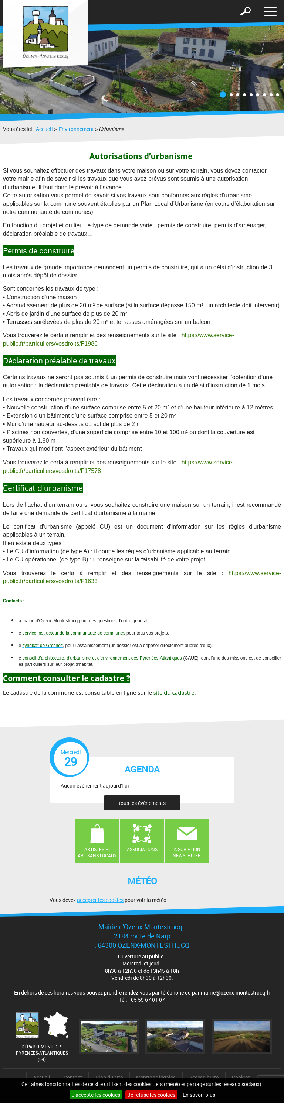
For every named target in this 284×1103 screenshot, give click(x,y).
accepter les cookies (100, 899)
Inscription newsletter (187, 852)
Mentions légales (156, 1077)
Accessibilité (204, 1077)
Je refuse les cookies (151, 1094)
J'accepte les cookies (96, 1094)
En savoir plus (199, 1094)
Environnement (76, 128)
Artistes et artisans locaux (97, 852)
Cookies (241, 1077)
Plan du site (109, 1077)
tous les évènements (142, 802)
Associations (142, 849)
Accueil (44, 128)
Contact (73, 1077)
